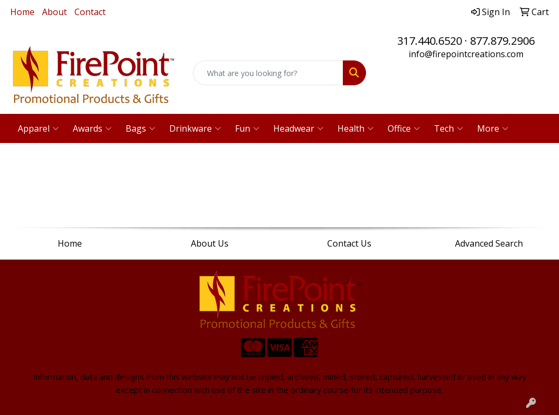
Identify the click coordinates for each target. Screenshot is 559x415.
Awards (92, 128)
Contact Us (349, 243)
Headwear (298, 128)
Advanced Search (489, 243)
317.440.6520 (429, 40)
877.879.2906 (502, 40)
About (54, 12)
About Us (210, 243)
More (492, 128)
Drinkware (195, 128)
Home (22, 12)
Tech (448, 128)
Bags (140, 128)
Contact (90, 12)
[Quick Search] (268, 72)
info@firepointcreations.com (466, 54)
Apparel (38, 128)
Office (404, 128)
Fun (247, 128)
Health (355, 128)
